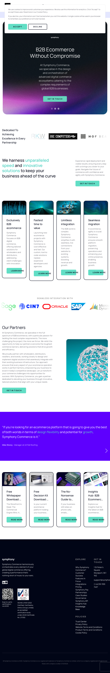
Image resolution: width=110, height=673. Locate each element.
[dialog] (55, 19)
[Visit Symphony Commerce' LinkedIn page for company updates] (3, 582)
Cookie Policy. (42, 12)
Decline (37, 26)
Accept (17, 26)
